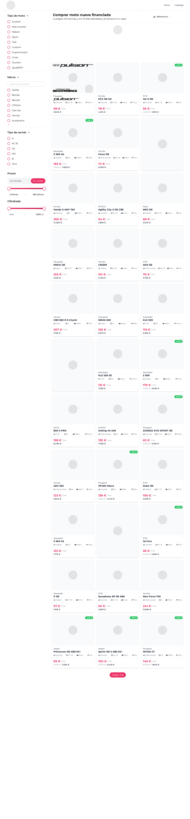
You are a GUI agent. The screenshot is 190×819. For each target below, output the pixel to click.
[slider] (9, 188)
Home (167, 5)
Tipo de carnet (18, 132)
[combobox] (162, 16)
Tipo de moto (18, 15)
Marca (13, 77)
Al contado (15, 181)
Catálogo (179, 5)
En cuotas (38, 181)
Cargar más (118, 675)
